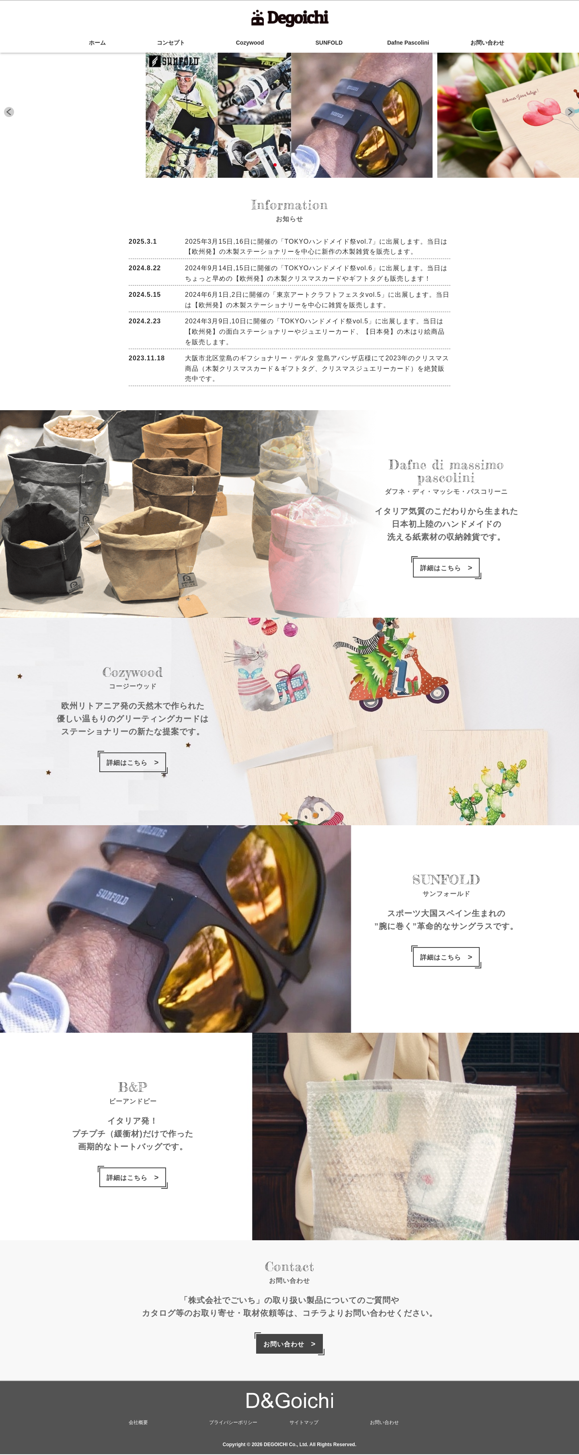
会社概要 (138, 1423)
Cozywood (250, 42)
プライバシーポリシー (233, 1423)
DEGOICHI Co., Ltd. (286, 1445)
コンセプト (171, 42)
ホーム (92, 42)
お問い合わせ (487, 42)
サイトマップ (304, 1423)
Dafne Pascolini (408, 42)
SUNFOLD (329, 42)
